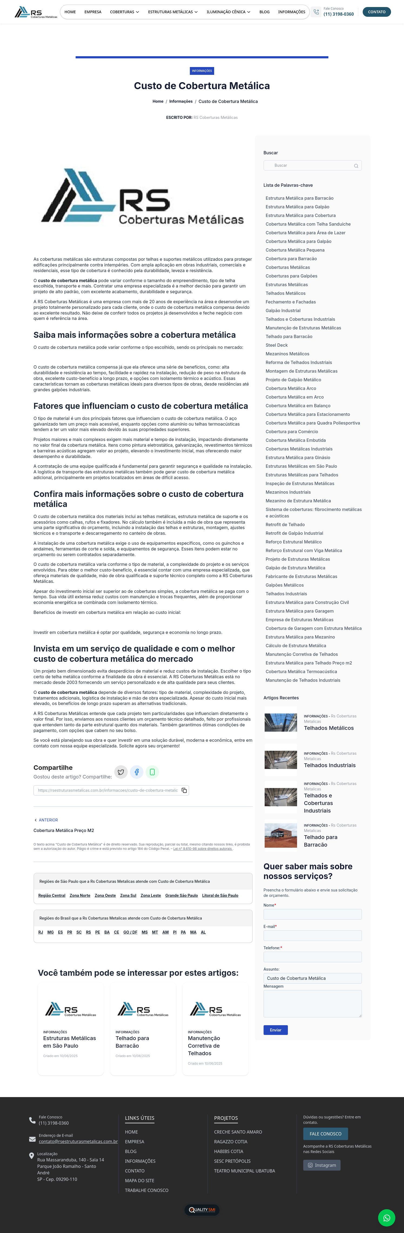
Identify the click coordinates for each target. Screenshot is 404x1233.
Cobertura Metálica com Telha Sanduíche (308, 224)
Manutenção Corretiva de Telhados (302, 654)
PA (183, 932)
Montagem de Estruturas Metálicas (302, 371)
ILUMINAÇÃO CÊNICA (229, 11)
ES (60, 932)
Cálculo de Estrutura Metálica (296, 645)
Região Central (51, 895)
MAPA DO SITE (139, 1181)
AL (203, 932)
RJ (40, 932)
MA (193, 932)
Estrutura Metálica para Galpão (297, 206)
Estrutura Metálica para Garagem (300, 611)
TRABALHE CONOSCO (147, 1190)
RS (88, 932)
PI (175, 932)
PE (97, 932)
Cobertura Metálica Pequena (295, 250)
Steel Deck (277, 345)
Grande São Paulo (181, 895)
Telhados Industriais (286, 593)
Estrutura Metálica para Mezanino (300, 637)
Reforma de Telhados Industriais (299, 362)
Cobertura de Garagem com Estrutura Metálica (314, 628)
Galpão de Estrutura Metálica (295, 567)
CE (116, 932)
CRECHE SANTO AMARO (238, 1132)
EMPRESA (93, 11)
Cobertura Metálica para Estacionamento (308, 414)
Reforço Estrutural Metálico (294, 541)
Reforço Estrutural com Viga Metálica (304, 550)
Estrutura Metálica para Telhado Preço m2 (309, 663)
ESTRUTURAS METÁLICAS (173, 11)
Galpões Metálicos (285, 585)
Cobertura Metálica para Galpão (299, 241)
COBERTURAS (125, 11)
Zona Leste (151, 895)
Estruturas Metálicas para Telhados (302, 474)
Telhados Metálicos (286, 293)
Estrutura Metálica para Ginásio (298, 457)
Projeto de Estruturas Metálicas (298, 559)
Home (158, 101)
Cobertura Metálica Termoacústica (301, 671)
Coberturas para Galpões (292, 276)
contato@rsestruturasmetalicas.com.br (78, 1141)
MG (50, 932)
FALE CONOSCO (326, 1134)
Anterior (45, 820)
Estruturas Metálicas (287, 284)
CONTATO (377, 11)
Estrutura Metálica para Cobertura (301, 215)
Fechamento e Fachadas (291, 302)
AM (165, 932)
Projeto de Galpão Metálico (293, 379)
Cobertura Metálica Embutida (296, 440)
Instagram (322, 1165)
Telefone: (273, 947)
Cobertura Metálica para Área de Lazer (306, 232)
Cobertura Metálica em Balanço (298, 405)
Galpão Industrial (283, 310)
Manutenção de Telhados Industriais (303, 680)
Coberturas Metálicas (288, 267)
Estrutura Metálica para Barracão (300, 198)
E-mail (270, 926)
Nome (270, 905)
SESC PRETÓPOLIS (232, 1161)
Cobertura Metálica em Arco (295, 397)
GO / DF (130, 932)
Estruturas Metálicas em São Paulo (301, 466)
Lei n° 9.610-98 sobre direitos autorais (203, 849)
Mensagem (274, 986)
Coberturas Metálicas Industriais (299, 449)
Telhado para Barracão (289, 336)
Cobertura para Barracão (291, 258)
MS (145, 932)
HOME (70, 11)
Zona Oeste (105, 895)
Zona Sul (128, 895)
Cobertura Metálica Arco (291, 388)
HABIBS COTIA (228, 1151)
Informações (181, 101)
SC (79, 932)
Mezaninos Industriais (288, 492)
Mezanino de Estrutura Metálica (298, 500)
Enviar (275, 1030)
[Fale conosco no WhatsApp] (386, 1218)
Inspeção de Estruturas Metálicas (300, 483)
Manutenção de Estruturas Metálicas (303, 327)
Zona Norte (80, 895)
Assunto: (272, 969)
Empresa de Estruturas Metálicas (300, 619)
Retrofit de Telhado (285, 524)
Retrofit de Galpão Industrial (294, 533)
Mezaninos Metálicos (287, 353)
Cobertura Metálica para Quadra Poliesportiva (313, 423)
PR (69, 932)
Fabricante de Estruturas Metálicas (301, 576)
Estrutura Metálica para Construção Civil (307, 602)
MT (155, 932)
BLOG (265, 11)
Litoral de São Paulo (220, 895)
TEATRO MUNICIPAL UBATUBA (244, 1171)
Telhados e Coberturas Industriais (300, 319)
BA (107, 932)
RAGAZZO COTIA (230, 1142)
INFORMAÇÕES (291, 11)
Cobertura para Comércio (292, 431)
